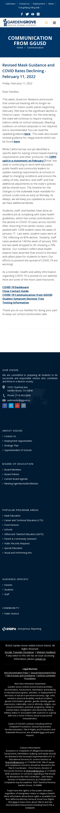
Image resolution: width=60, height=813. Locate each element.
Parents (8, 584)
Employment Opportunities (18, 440)
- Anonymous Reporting (21, 628)
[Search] (47, 22)
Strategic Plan (11, 445)
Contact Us (24, 4)
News (51, 4)
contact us (40, 658)
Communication (35, 47)
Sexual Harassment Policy (43, 672)
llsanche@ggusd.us (14, 762)
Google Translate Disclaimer (19, 652)
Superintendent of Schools (18, 450)
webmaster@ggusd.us (18, 400)
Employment (39, 4)
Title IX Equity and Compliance (20, 675)
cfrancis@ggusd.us (35, 770)
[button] (22, 14)
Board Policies (11, 474)
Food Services (11, 524)
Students (8, 589)
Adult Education (12, 515)
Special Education (13, 548)
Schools (8, 529)
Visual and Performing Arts (18, 552)
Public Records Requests (17, 543)
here (42, 732)
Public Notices (11, 613)
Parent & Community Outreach (20, 538)
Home (20, 47)
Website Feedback (46, 652)
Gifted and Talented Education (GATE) (24, 534)
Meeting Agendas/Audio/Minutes (21, 483)
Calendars (10, 4)
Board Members (12, 469)
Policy (16, 672)
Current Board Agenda (16, 478)
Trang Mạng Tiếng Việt (28, 8)
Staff (6, 594)
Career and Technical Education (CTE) (23, 520)
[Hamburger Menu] (54, 23)
